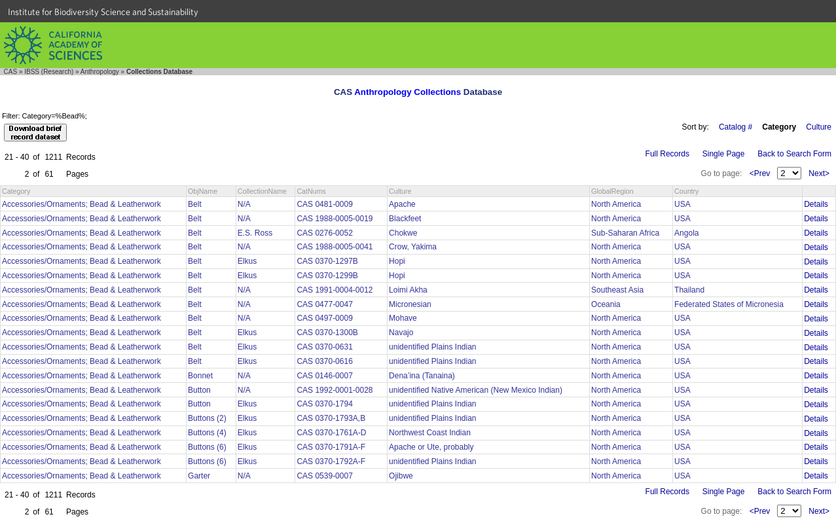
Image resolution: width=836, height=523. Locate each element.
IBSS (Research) (48, 71)
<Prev (760, 173)
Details (816, 204)
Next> (819, 173)
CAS (11, 71)
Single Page (723, 153)
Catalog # (735, 127)
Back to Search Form (794, 153)
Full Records (667, 153)
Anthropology (100, 71)
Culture (818, 127)
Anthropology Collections (407, 92)
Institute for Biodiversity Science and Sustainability (103, 12)
